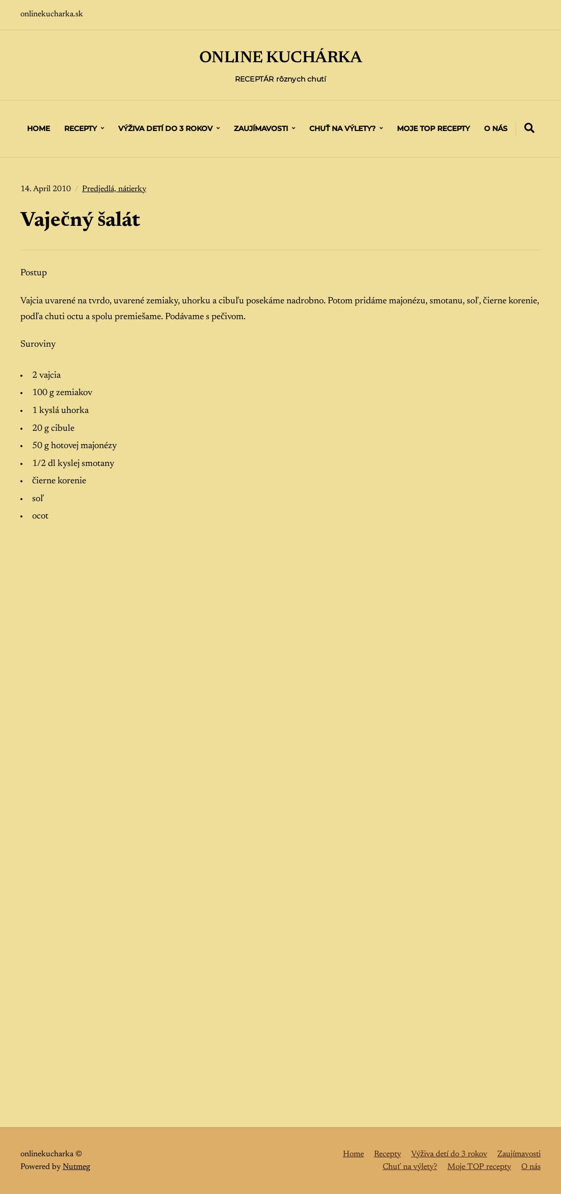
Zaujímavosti (261, 128)
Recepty (80, 128)
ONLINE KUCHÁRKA (280, 58)
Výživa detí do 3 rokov (165, 128)
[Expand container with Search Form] (529, 128)
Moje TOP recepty (433, 128)
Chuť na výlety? (342, 128)
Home (38, 128)
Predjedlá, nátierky (114, 189)
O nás (495, 128)
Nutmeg (76, 1166)
